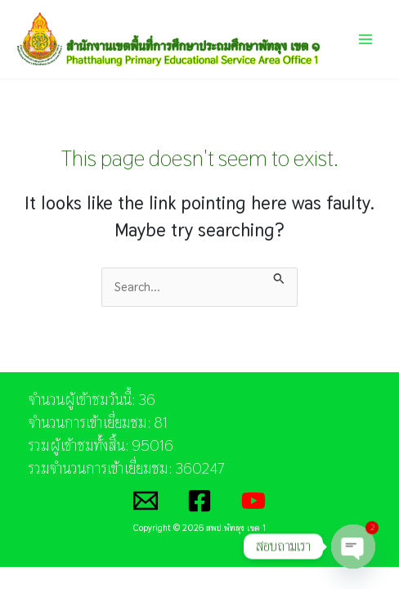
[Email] (145, 500)
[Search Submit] (279, 277)
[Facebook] (199, 500)
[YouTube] (253, 500)
